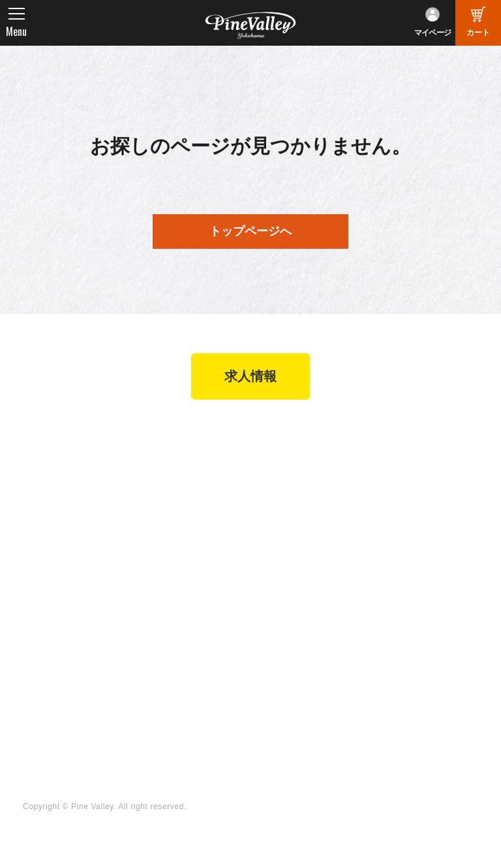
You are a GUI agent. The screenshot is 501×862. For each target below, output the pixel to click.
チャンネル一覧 (179, 628)
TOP (33, 438)
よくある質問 (407, 507)
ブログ (37, 604)
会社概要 (398, 462)
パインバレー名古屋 (189, 480)
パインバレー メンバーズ (428, 483)
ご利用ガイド (291, 525)
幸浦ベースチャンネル (194, 664)
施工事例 (165, 498)
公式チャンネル (179, 646)
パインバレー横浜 (184, 462)
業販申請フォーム (301, 570)
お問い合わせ (407, 525)
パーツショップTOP (306, 480)
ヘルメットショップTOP (306, 502)
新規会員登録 (291, 462)
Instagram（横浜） (304, 682)
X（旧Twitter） (295, 646)
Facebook (285, 628)
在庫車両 (165, 516)
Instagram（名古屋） (309, 700)
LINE (274, 664)
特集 (32, 631)
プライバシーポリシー (427, 542)
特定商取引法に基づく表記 (311, 546)
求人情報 (250, 377)
